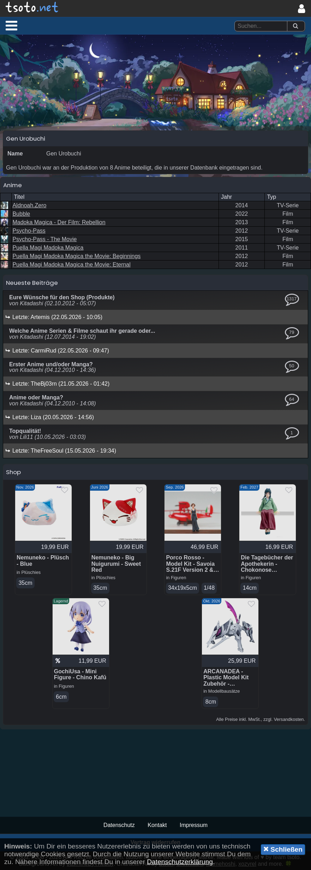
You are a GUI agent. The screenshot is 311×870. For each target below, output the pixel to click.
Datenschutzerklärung (180, 861)
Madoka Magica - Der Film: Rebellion (58, 222)
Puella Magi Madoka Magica (47, 248)
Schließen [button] (283, 849)
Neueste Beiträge (32, 282)
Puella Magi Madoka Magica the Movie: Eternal (71, 265)
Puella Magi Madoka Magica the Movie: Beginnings (76, 256)
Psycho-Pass (28, 231)
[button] (11, 25)
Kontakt (157, 825)
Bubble (21, 214)
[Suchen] (295, 26)
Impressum (194, 825)
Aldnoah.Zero (29, 205)
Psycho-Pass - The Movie (44, 239)
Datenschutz (119, 825)
